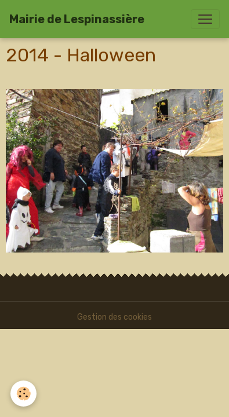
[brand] (76, 19)
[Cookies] (23, 394)
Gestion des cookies (114, 317)
